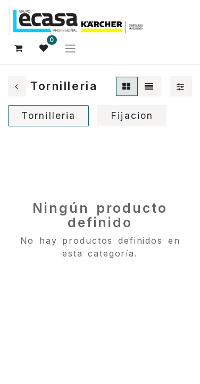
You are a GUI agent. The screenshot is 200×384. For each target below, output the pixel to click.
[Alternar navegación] (70, 48)
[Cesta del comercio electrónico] (18, 48)
